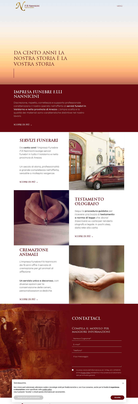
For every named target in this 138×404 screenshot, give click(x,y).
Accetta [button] (117, 397)
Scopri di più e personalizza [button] (29, 397)
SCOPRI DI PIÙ (23, 125)
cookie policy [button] (47, 389)
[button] (123, 383)
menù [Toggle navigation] (120, 6)
